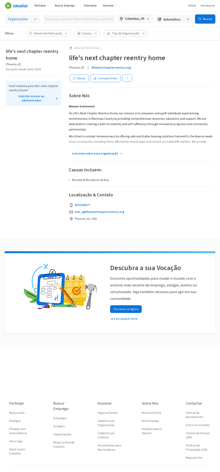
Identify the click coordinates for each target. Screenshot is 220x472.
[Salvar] (79, 78)
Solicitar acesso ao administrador (31, 98)
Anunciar (109, 6)
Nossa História (151, 413)
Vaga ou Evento (108, 413)
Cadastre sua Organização (106, 423)
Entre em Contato (198, 425)
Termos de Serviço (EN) (198, 435)
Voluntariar (90, 6)
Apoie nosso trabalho (17, 451)
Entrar (192, 6)
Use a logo (16, 441)
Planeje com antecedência (18, 431)
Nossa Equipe (150, 421)
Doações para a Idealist (152, 431)
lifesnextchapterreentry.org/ (112, 67)
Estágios (59, 426)
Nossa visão (17, 413)
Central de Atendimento (194, 415)
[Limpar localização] (148, 18)
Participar (41, 6)
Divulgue (15, 421)
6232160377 (82, 205)
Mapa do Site (194, 458)
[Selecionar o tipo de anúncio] (23, 19)
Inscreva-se (208, 6)
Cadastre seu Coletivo (106, 435)
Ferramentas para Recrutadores (109, 447)
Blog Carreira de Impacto (63, 444)
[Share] (105, 78)
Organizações (62, 434)
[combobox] (79, 19)
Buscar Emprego (66, 6)
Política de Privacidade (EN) (196, 447)
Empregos (60, 418)
